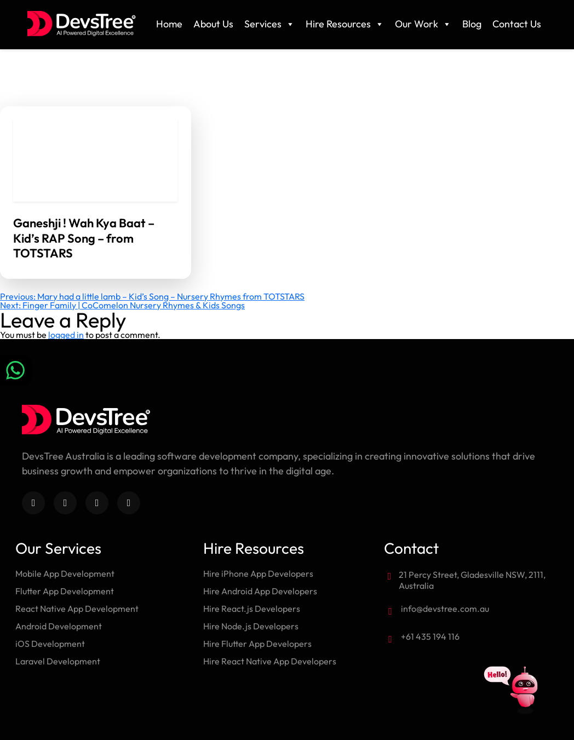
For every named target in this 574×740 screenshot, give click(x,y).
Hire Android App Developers (260, 591)
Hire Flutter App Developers (257, 643)
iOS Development (50, 643)
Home (169, 24)
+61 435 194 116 (430, 636)
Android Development (58, 626)
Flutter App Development (64, 591)
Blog (471, 24)
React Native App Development (77, 608)
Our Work (423, 24)
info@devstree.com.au (445, 608)
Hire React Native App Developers (269, 661)
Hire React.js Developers (251, 608)
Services (269, 24)
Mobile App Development (64, 573)
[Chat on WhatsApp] (16, 370)
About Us (213, 24)
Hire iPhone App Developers (258, 573)
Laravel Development (57, 661)
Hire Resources (345, 24)
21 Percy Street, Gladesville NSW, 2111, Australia (472, 580)
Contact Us (516, 24)
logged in (66, 334)
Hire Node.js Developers (251, 626)
